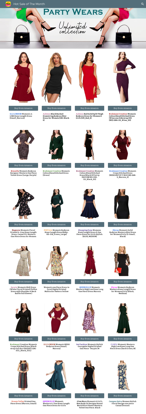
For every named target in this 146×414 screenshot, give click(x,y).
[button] (142, 4)
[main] (23, 116)
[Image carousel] (23, 77)
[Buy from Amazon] (23, 108)
